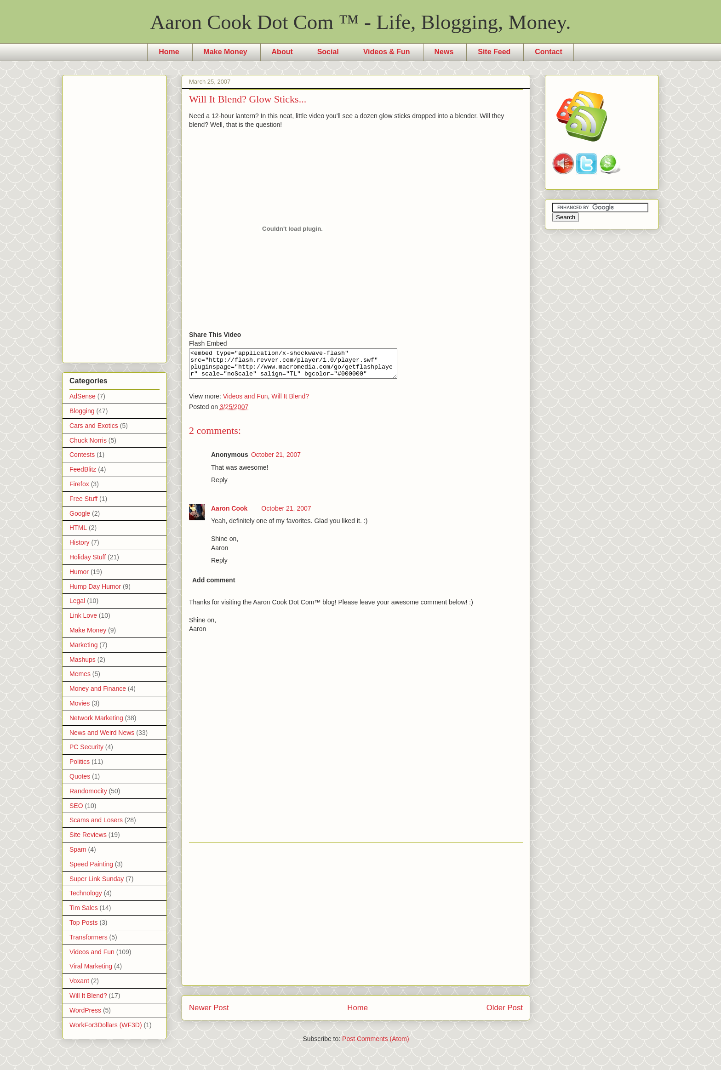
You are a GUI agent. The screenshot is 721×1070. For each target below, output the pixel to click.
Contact (548, 52)
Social (328, 52)
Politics (79, 761)
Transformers (88, 937)
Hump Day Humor (95, 586)
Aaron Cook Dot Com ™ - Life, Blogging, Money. (360, 22)
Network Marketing (96, 718)
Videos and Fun (245, 401)
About (282, 52)
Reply (219, 485)
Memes (80, 673)
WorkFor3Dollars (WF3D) (105, 1025)
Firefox (79, 484)
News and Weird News (101, 732)
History (79, 542)
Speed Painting (91, 864)
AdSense (82, 396)
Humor (79, 571)
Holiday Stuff (87, 557)
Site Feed (494, 52)
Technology (85, 893)
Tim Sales (83, 907)
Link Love (83, 615)
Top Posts (83, 922)
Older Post (504, 1013)
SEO (76, 805)
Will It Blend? (290, 401)
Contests (82, 454)
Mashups (82, 659)
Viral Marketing (90, 966)
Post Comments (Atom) (375, 1044)
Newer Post (209, 1013)
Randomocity (88, 791)
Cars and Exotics (93, 425)
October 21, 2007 (276, 460)
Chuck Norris (88, 440)
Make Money (225, 52)
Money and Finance (97, 688)
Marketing (83, 645)
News (444, 52)
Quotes (79, 776)
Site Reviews (88, 834)
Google (79, 513)
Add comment (213, 585)
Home (169, 52)
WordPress (85, 1010)
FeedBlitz (82, 469)
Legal (77, 600)
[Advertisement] (356, 919)
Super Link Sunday (96, 878)
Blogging (82, 411)
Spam (77, 849)
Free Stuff (83, 498)
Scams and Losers (96, 820)
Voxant (79, 981)
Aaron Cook (229, 514)
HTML (78, 527)
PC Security (86, 747)
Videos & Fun (386, 52)
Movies (79, 703)
